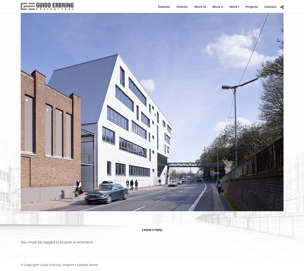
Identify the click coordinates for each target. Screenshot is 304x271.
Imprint (68, 265)
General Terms (87, 265)
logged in (51, 242)
